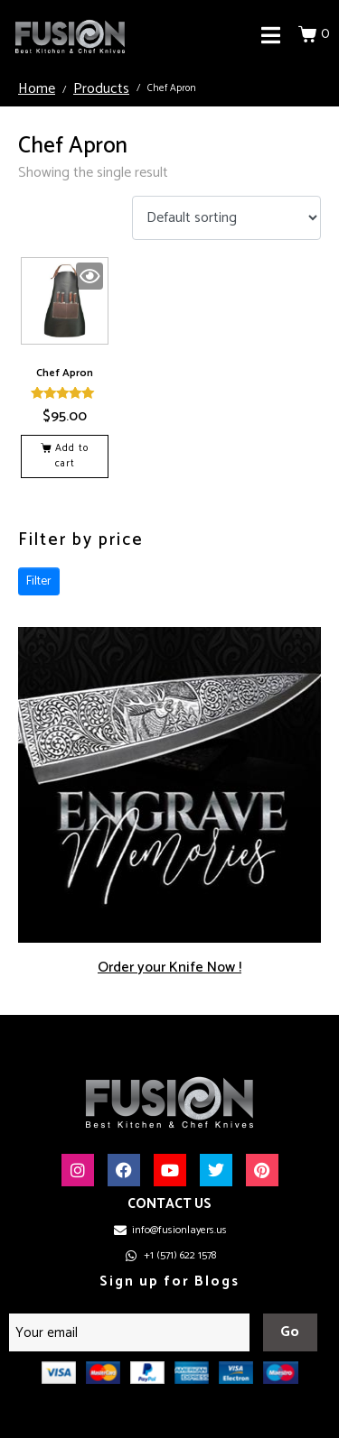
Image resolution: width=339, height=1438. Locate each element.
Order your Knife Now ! (169, 967)
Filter (39, 581)
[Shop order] (226, 218)
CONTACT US (169, 1204)
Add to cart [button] (72, 456)
